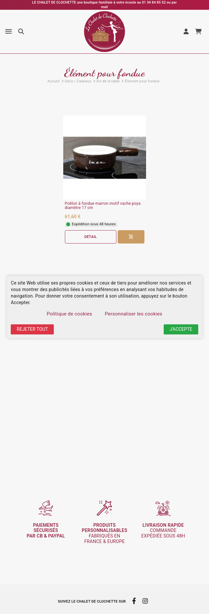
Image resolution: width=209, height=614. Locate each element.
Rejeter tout (32, 329)
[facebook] (134, 601)
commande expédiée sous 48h (163, 531)
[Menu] (8, 31)
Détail (90, 237)
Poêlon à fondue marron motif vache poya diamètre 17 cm (103, 206)
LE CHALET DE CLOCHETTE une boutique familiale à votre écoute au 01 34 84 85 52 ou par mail (104, 4)
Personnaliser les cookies (133, 314)
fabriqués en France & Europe (104, 533)
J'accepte (181, 329)
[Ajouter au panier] (131, 237)
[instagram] (145, 601)
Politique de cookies (69, 314)
